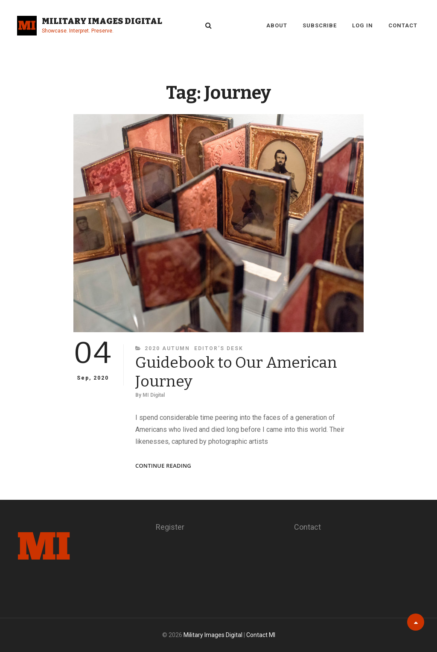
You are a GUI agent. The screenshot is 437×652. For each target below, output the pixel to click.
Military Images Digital (102, 21)
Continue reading (163, 465)
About (276, 25)
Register (170, 526)
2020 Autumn (167, 348)
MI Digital (154, 395)
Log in (362, 25)
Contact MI (260, 634)
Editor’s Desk (218, 348)
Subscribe (320, 25)
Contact (402, 25)
